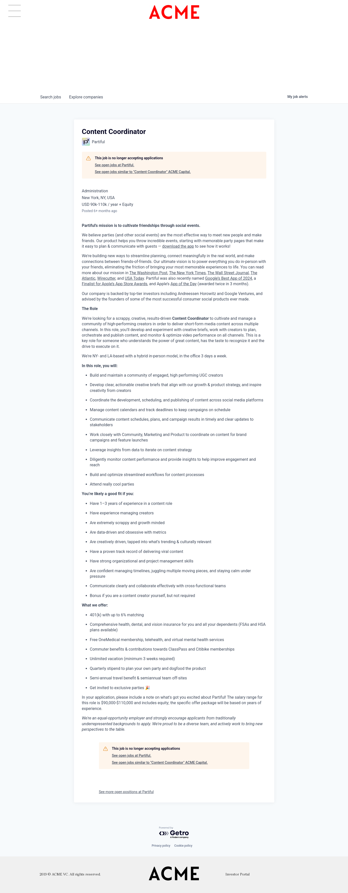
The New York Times (187, 272)
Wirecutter (106, 278)
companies (86, 97)
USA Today (134, 278)
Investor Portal (237, 874)
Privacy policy (161, 845)
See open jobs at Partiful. (114, 165)
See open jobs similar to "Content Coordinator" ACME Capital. (143, 172)
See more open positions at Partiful (126, 792)
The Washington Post (148, 272)
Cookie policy (183, 845)
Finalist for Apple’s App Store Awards (115, 283)
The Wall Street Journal (228, 272)
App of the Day (183, 283)
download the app (178, 246)
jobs (50, 97)
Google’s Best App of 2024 (228, 278)
